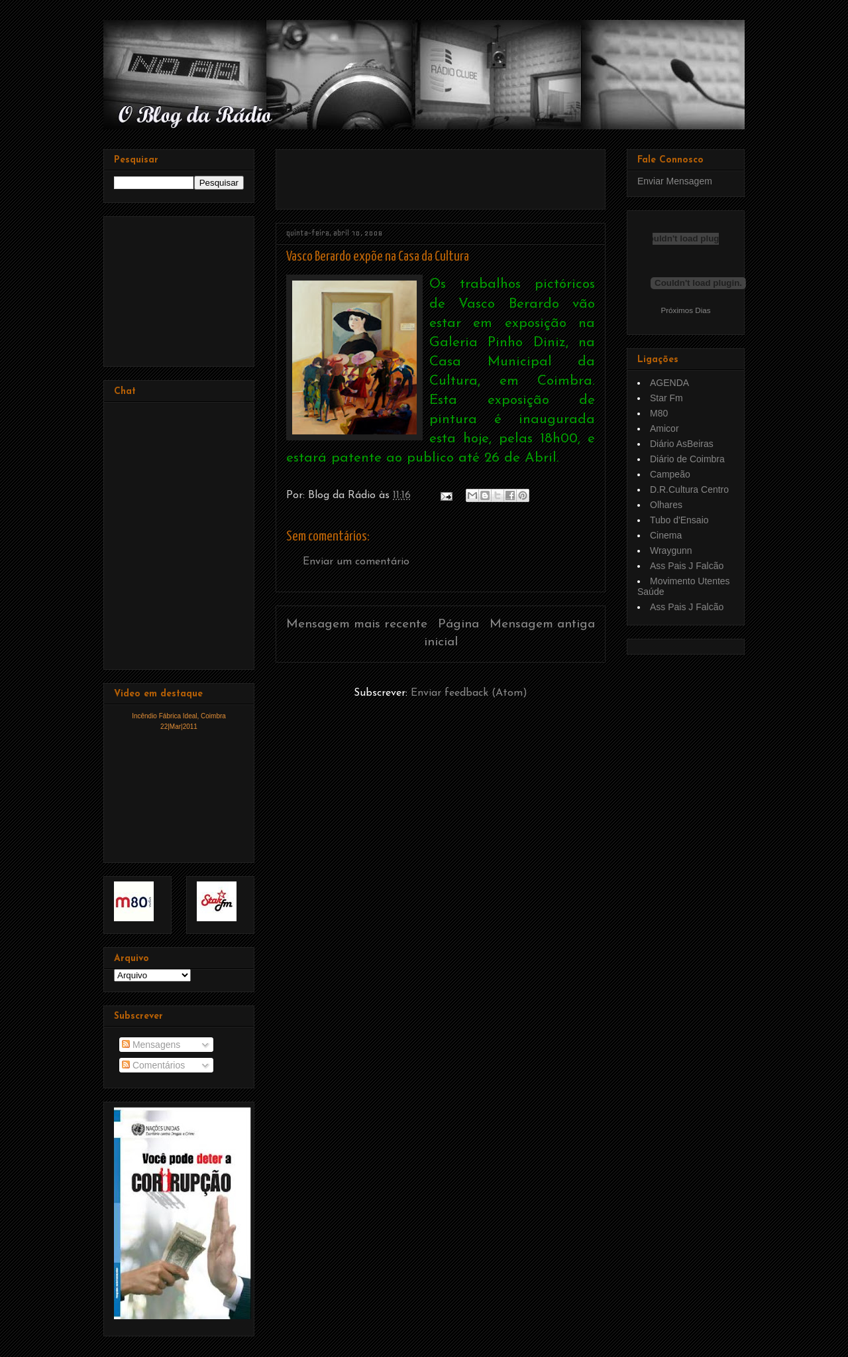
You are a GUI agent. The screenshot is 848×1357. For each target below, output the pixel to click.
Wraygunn (671, 550)
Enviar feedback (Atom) (469, 693)
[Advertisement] (441, 174)
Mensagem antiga (542, 624)
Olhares (666, 504)
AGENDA (669, 382)
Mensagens (151, 1044)
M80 (659, 413)
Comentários (153, 1065)
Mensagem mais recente (356, 624)
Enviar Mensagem (674, 181)
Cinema (666, 535)
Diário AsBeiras (682, 443)
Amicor (664, 428)
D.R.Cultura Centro (689, 489)
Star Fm (666, 398)
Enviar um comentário (356, 561)
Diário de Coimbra (687, 459)
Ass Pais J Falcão (686, 565)
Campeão (670, 474)
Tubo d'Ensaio (679, 520)
